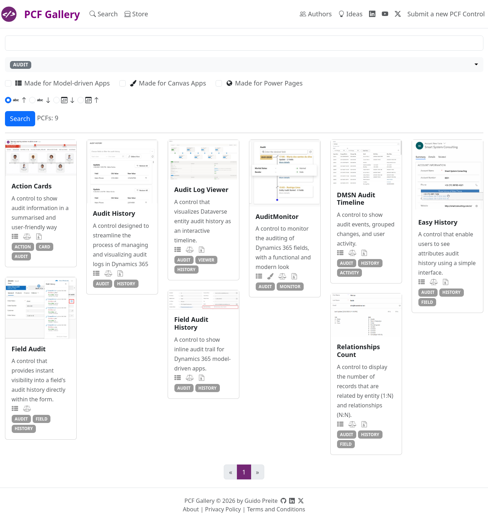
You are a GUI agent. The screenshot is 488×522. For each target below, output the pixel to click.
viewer (207, 260)
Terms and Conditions (276, 509)
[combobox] (244, 64)
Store (136, 14)
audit (21, 256)
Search (104, 14)
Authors (316, 14)
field (427, 302)
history (126, 283)
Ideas (350, 14)
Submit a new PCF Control (446, 14)
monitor (290, 286)
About (191, 509)
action (23, 246)
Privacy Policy (223, 509)
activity (349, 272)
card (44, 246)
